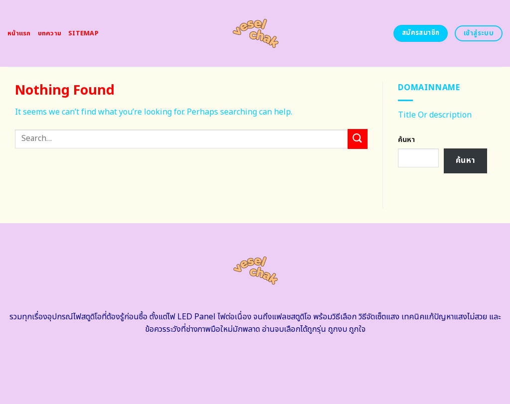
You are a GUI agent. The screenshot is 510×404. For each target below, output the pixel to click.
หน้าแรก (19, 33)
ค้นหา (406, 140)
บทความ (50, 33)
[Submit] (358, 138)
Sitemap (83, 33)
